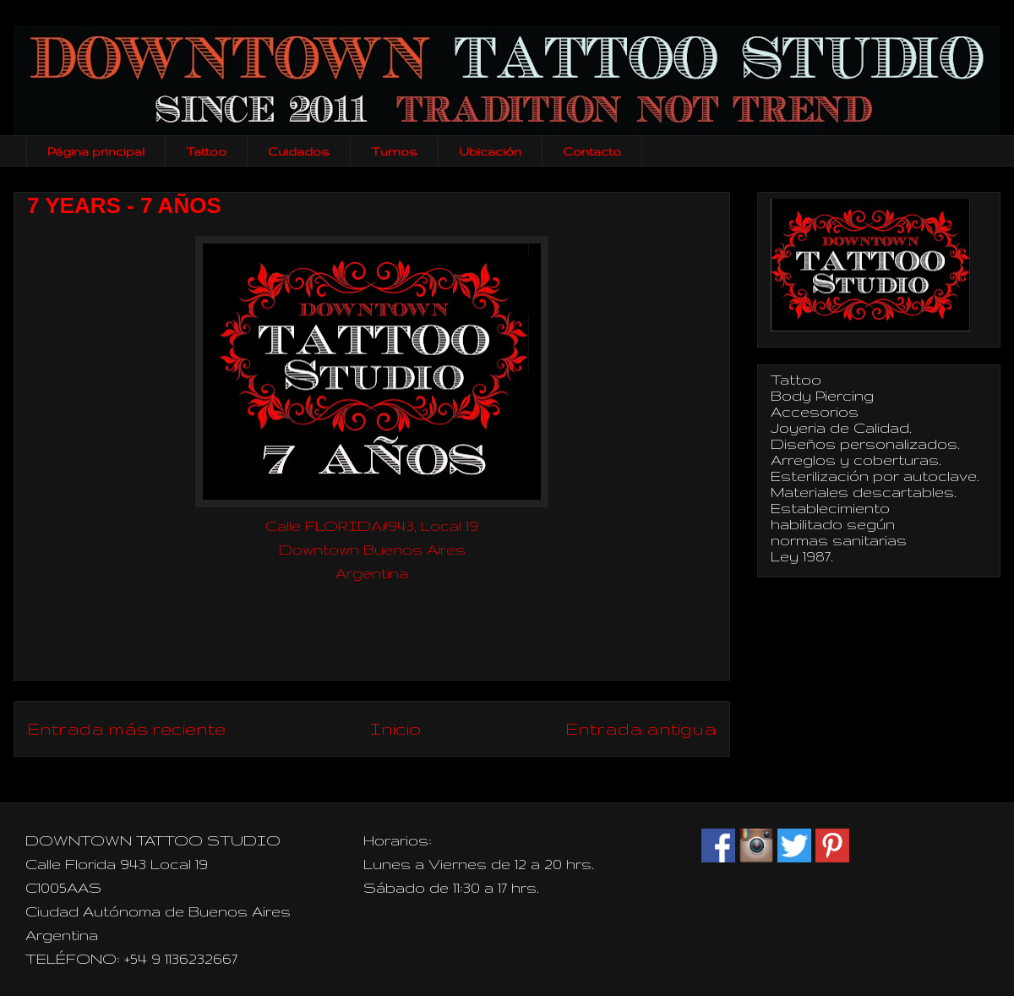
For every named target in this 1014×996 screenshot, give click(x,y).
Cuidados (299, 151)
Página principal (95, 151)
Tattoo (206, 151)
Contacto (592, 151)
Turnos (394, 151)
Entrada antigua (641, 728)
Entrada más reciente (126, 728)
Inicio (395, 728)
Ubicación (490, 151)
